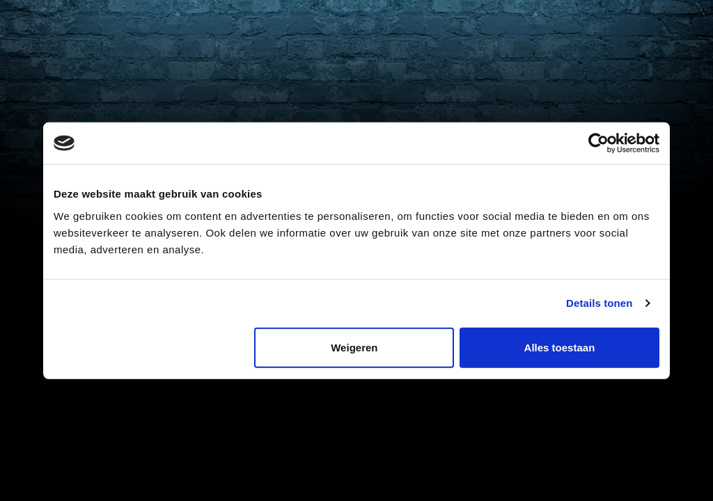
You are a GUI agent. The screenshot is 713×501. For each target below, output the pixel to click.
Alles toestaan (559, 347)
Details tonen (599, 303)
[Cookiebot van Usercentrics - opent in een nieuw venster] (598, 143)
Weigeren (354, 347)
